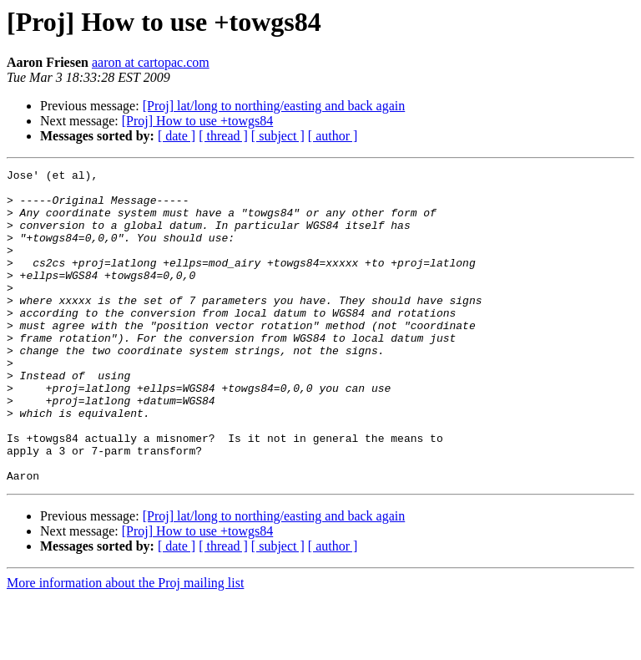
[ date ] (176, 136)
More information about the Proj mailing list (125, 645)
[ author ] (333, 136)
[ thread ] (223, 136)
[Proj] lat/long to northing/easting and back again (274, 106)
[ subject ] (278, 136)
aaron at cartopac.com (150, 62)
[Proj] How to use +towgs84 (197, 121)
